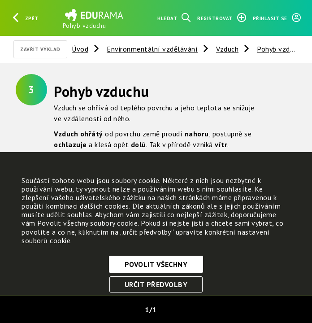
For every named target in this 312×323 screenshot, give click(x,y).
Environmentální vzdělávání (152, 48)
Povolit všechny (156, 264)
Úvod (80, 48)
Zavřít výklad (40, 49)
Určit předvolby (156, 284)
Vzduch (227, 48)
